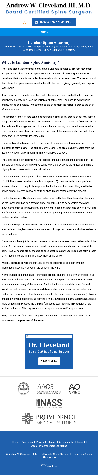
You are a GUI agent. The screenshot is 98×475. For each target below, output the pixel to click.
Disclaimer (27, 442)
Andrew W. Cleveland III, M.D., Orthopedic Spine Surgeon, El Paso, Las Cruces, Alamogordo (48, 46)
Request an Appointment (56, 22)
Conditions (28, 50)
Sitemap (51, 442)
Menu (48, 32)
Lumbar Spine (42, 50)
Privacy (40, 442)
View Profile (49, 361)
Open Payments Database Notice (49, 445)
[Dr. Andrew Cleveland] (49, 8)
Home (15, 442)
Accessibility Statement (72, 442)
